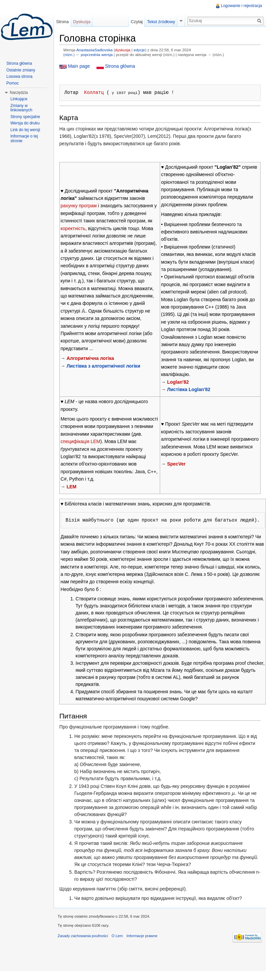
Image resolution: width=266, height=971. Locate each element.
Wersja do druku (25, 123)
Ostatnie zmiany (20, 70)
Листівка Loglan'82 (188, 389)
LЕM (72, 486)
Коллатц (94, 92)
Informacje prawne (142, 936)
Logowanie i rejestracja (241, 5)
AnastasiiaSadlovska (94, 50)
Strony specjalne (25, 116)
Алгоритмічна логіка (90, 358)
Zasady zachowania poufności (83, 936)
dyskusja (122, 50)
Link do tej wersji (25, 129)
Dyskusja (81, 21)
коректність (73, 228)
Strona (62, 21)
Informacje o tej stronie (24, 138)
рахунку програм (79, 205)
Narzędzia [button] (19, 92)
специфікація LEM (80, 441)
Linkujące (18, 99)
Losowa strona (19, 76)
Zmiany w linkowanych (21, 108)
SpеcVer (176, 464)
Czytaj (137, 21)
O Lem (117, 936)
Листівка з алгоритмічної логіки (103, 366)
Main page (79, 66)
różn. (69, 54)
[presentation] (106, 303)
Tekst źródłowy (161, 21)
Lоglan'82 (178, 382)
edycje (139, 50)
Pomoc (12, 83)
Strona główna (119, 66)
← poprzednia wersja (94, 54)
